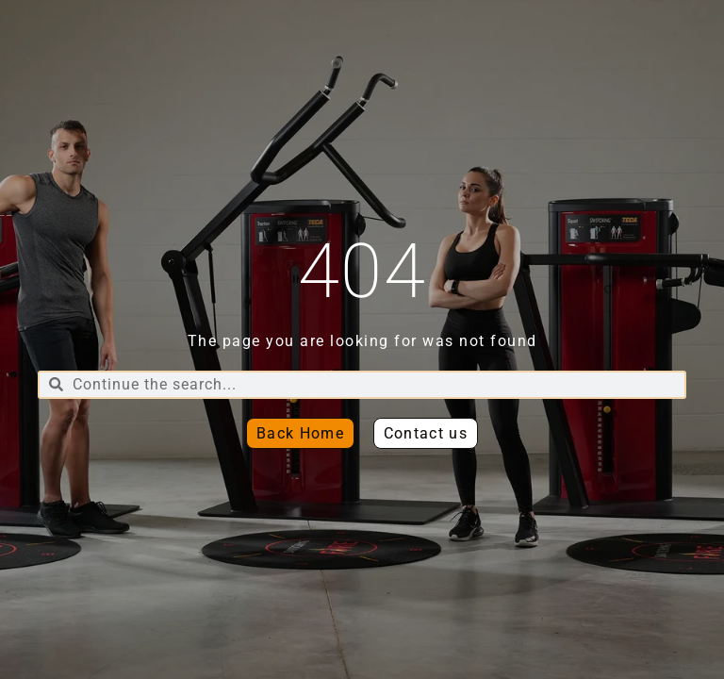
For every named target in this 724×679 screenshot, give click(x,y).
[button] (425, 433)
